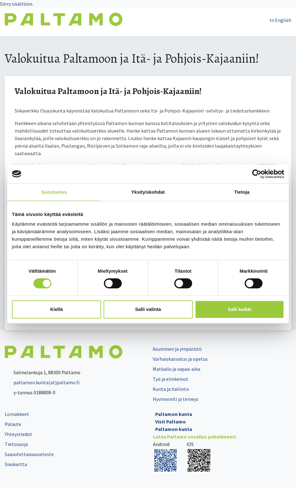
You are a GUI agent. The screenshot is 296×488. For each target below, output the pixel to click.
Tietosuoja (16, 444)
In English (280, 20)
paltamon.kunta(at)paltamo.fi (42, 382)
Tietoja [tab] (242, 192)
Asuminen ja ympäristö (177, 349)
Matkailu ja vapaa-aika (176, 369)
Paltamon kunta (173, 414)
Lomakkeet (17, 414)
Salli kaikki (239, 309)
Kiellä (56, 309)
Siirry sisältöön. (16, 4)
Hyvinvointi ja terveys (175, 399)
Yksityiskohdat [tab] (148, 192)
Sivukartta (16, 464)
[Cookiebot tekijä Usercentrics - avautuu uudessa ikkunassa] (256, 174)
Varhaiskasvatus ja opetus (180, 359)
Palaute (13, 424)
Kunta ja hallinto (171, 389)
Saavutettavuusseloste (29, 454)
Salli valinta (148, 309)
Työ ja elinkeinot (170, 379)
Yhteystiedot (18, 434)
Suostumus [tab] (54, 192)
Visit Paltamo (170, 421)
